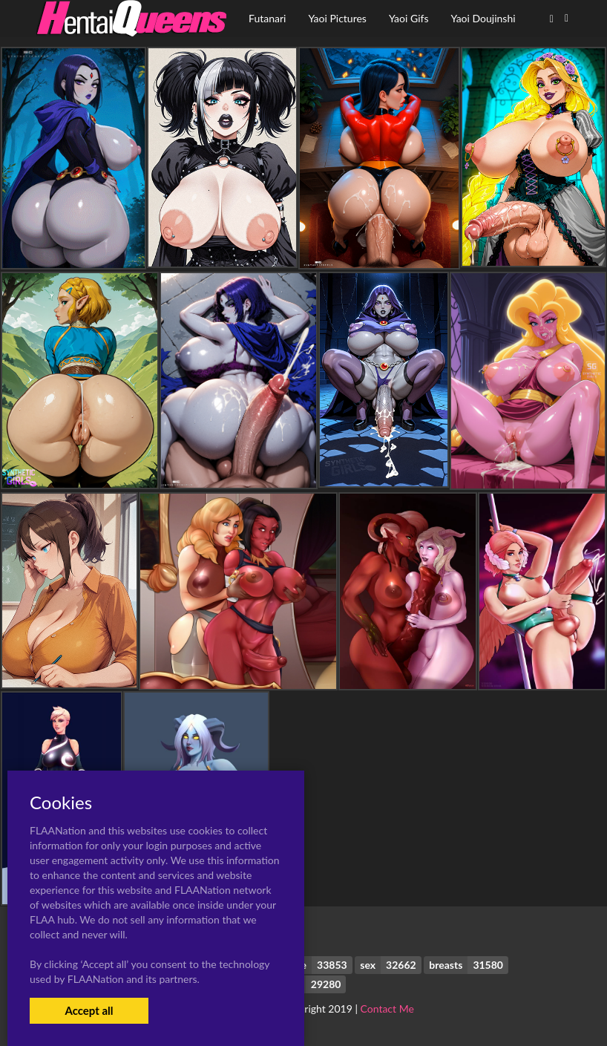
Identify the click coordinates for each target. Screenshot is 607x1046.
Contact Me (387, 1008)
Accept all (89, 1010)
